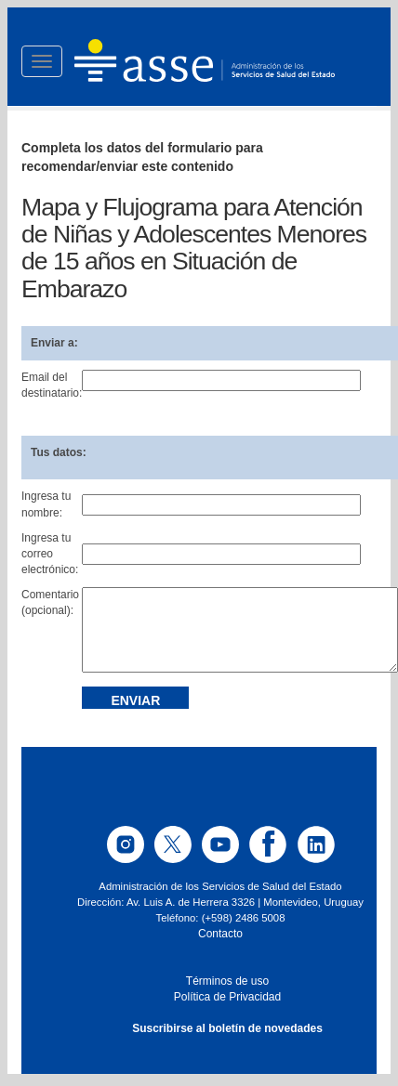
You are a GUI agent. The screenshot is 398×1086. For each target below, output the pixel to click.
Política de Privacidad (227, 996)
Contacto (220, 933)
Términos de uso (227, 981)
